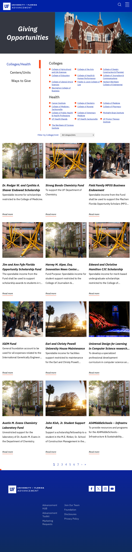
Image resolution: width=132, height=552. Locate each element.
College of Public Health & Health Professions (62, 114)
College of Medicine (111, 103)
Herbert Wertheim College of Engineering (113, 83)
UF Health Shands (59, 119)
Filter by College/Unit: (48, 135)
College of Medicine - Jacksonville (61, 108)
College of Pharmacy (112, 106)
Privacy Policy (71, 518)
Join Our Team (72, 505)
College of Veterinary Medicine (86, 114)
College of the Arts (85, 69)
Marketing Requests (47, 522)
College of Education (61, 75)
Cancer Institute (59, 103)
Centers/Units (20, 72)
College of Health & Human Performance (86, 77)
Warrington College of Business (61, 89)
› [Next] (81, 464)
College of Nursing (85, 106)
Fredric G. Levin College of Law (88, 83)
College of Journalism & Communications (113, 77)
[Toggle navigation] (127, 4)
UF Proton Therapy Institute (111, 120)
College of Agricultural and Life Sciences (61, 70)
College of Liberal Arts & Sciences (62, 83)
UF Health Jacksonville (87, 119)
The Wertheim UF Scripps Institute (63, 126)
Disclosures (70, 514)
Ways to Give (21, 80)
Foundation (70, 509)
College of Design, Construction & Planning (113, 70)
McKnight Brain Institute (113, 113)
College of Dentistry (86, 103)
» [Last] (85, 464)
